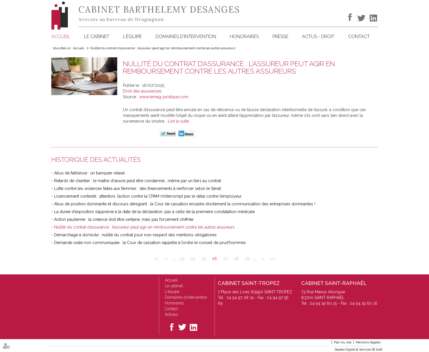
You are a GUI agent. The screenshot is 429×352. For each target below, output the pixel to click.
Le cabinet (96, 36)
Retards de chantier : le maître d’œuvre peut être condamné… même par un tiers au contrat (137, 180)
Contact (359, 36)
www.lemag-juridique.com (163, 97)
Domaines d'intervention (186, 36)
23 (182, 258)
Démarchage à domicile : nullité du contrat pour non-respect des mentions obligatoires (135, 235)
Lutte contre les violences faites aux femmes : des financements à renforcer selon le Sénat (137, 188)
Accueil (60, 36)
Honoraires (244, 36)
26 (214, 258)
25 (203, 258)
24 (193, 258)
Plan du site (342, 342)
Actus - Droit (318, 36)
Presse (280, 36)
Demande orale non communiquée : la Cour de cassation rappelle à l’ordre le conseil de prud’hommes (150, 242)
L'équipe (132, 36)
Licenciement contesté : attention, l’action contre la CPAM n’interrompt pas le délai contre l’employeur (148, 196)
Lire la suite (178, 121)
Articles (171, 314)
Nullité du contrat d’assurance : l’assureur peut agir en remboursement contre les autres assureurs (162, 48)
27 (225, 258)
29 (247, 258)
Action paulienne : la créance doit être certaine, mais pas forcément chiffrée (123, 219)
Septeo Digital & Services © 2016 (358, 349)
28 (236, 258)
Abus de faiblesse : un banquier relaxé (89, 173)
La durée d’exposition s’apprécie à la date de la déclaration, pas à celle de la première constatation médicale (154, 211)
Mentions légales (368, 342)
